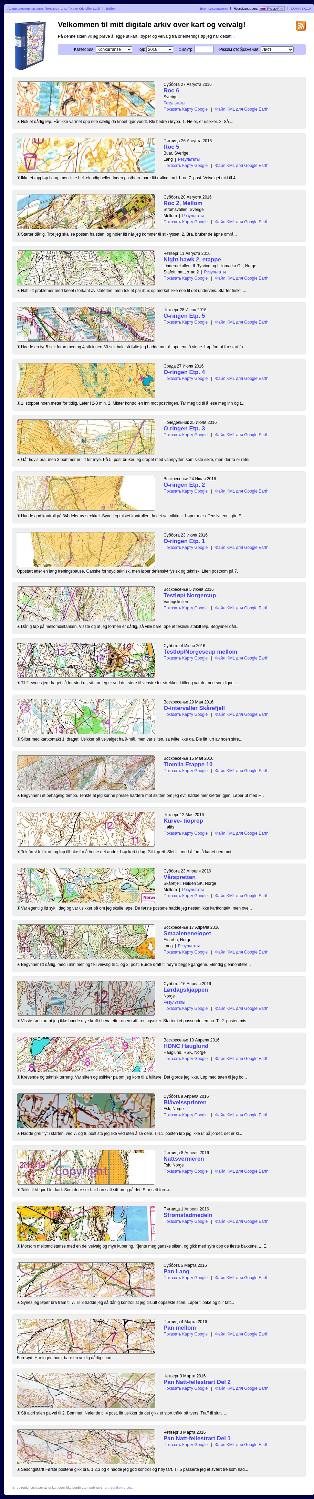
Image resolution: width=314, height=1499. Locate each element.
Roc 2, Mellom (183, 203)
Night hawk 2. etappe (192, 259)
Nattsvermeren (184, 1159)
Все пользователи (214, 8)
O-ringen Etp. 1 (184, 541)
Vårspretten (180, 877)
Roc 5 (171, 147)
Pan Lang (177, 1271)
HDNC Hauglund (186, 1046)
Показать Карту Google (186, 109)
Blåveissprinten (185, 1102)
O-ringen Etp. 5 (184, 316)
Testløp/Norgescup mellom (200, 652)
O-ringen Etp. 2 (184, 485)
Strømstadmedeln (188, 1215)
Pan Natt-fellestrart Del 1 (197, 1438)
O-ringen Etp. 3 (184, 428)
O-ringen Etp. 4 (184, 372)
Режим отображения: (239, 49)
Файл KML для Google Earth (242, 109)
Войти (110, 8)
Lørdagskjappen (186, 990)
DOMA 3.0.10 (301, 8)
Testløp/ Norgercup (190, 595)
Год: (141, 49)
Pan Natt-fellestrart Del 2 (197, 1382)
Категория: (84, 49)
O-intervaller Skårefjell (194, 708)
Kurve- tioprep (183, 821)
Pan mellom (180, 1328)
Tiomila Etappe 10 (188, 764)
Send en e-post (121, 1487)
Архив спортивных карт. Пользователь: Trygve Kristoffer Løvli (54, 8)
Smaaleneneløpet (187, 933)
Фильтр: (185, 49)
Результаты (174, 103)
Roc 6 (171, 90)
